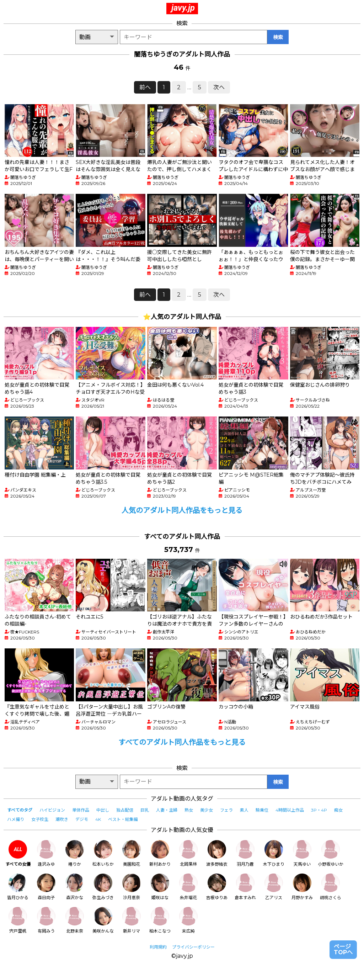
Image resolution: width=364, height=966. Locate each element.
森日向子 (46, 887)
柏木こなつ (160, 920)
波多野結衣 (217, 853)
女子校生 (39, 819)
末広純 (188, 920)
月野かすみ (302, 887)
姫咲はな (160, 887)
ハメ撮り (15, 819)
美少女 (206, 810)
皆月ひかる (17, 887)
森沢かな (74, 887)
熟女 (188, 810)
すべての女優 (18, 853)
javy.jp (183, 8)
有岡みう (46, 920)
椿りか (74, 853)
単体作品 (80, 810)
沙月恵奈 (131, 887)
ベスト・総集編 (123, 819)
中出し (102, 810)
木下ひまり (273, 853)
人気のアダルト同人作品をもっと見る (182, 510)
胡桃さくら (330, 887)
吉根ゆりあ (217, 887)
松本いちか (103, 853)
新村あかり (160, 853)
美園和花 (131, 853)
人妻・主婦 (166, 810)
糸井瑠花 (188, 887)
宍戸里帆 (18, 920)
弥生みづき (103, 887)
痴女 (338, 810)
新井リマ (131, 920)
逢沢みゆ (46, 853)
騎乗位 (262, 810)
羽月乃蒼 (245, 853)
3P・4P (319, 810)
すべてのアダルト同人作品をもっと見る (182, 742)
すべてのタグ (19, 810)
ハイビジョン (52, 810)
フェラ (226, 810)
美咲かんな (103, 920)
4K (98, 819)
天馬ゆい (302, 853)
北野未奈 (74, 920)
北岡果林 (188, 853)
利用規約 (158, 947)
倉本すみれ (245, 887)
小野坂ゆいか (330, 853)
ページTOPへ (343, 949)
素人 (244, 810)
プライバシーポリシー (193, 947)
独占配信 (124, 810)
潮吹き (61, 819)
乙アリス (273, 887)
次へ (219, 87)
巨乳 (144, 810)
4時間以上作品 (289, 810)
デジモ (81, 819)
